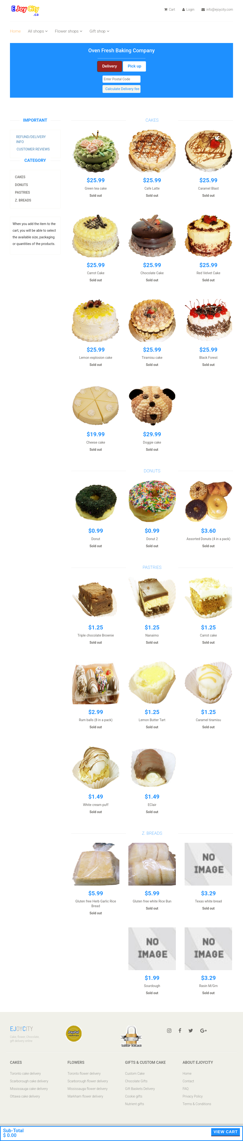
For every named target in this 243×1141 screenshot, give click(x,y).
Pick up (134, 66)
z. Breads (23, 200)
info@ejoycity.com (217, 9)
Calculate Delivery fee (122, 89)
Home (15, 31)
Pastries (22, 192)
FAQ (186, 1089)
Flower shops (68, 31)
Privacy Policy (193, 1096)
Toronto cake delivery (25, 1073)
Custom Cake (135, 1073)
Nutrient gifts (134, 1104)
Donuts (21, 185)
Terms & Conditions (197, 1104)
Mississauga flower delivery (88, 1089)
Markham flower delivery (85, 1096)
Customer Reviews (33, 149)
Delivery (109, 66)
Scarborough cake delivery (29, 1081)
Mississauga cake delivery (29, 1089)
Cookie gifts (133, 1096)
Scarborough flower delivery (88, 1081)
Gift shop (99, 31)
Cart (169, 9)
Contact (188, 1081)
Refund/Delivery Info (31, 139)
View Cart (226, 1132)
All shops (38, 31)
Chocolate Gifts (136, 1081)
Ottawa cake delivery (25, 1096)
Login (188, 9)
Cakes (20, 177)
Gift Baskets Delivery (140, 1089)
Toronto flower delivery (84, 1073)
